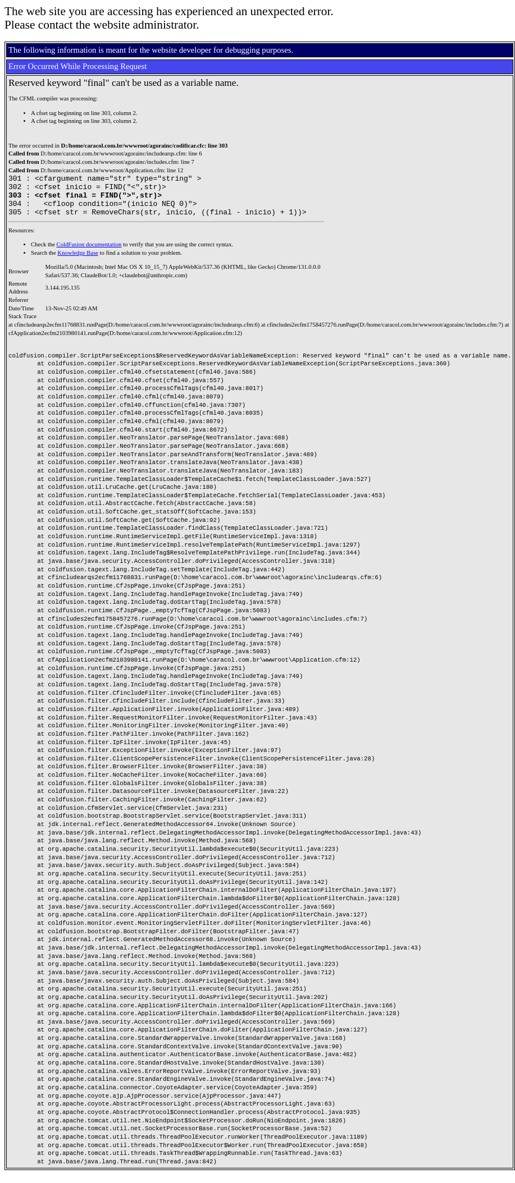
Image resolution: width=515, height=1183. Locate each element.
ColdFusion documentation (89, 253)
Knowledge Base (77, 261)
